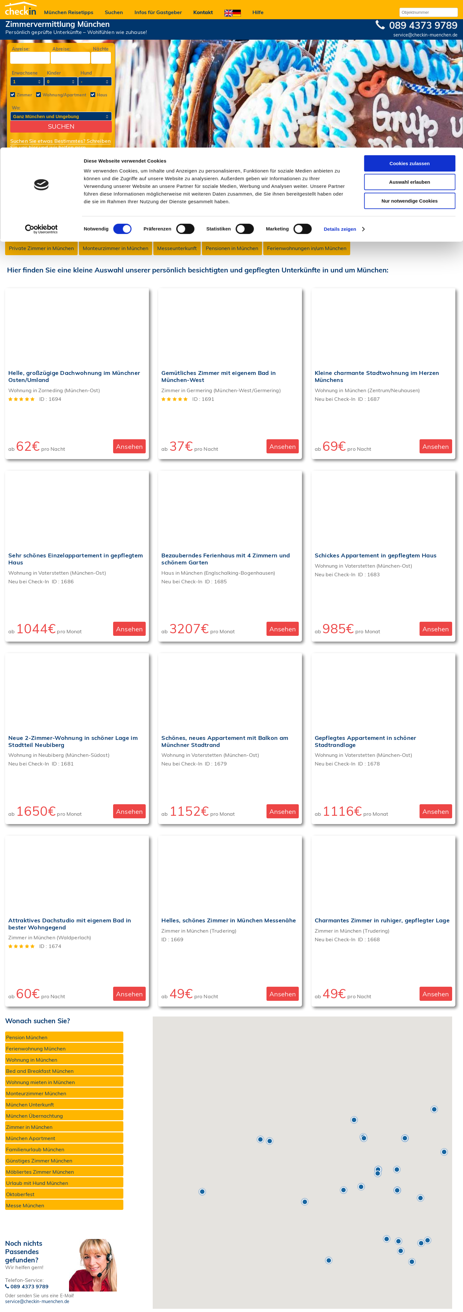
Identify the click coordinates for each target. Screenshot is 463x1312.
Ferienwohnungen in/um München (306, 248)
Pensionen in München (232, 248)
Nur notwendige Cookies (410, 53)
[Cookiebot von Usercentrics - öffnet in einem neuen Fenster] (41, 81)
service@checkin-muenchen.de (37, 1301)
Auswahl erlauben (409, 34)
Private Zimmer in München (41, 248)
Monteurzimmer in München (115, 248)
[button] (270, 1141)
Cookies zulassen (410, 16)
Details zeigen (340, 81)
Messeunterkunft (177, 248)
